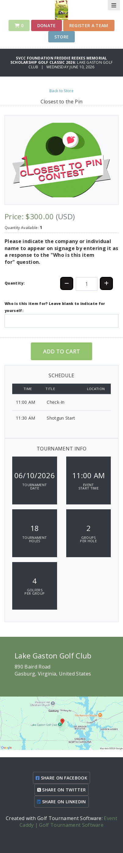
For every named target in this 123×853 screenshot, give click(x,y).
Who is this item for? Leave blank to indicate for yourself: (55, 307)
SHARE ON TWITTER (61, 790)
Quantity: (15, 283)
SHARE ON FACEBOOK (61, 778)
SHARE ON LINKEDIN (61, 802)
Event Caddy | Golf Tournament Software (68, 821)
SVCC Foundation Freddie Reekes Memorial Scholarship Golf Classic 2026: (58, 60)
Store (61, 37)
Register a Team (88, 25)
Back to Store (61, 90)
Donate (46, 25)
